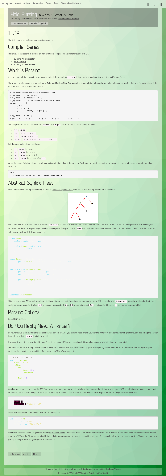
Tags (56, 3)
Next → (36, 454)
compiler (34, 23)
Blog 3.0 (7, 3)
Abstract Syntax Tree (62, 189)
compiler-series (19, 23)
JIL (102, 389)
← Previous (15, 454)
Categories (38, 3)
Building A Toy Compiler (25, 64)
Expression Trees (57, 432)
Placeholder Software (71, 3)
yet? (17, 232)
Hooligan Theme (113, 469)
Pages (48, 3)
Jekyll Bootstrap (84, 469)
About (18, 3)
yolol (44, 23)
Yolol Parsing (20, 61)
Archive (26, 3)
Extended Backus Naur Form (60, 83)
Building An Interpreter (24, 59)
